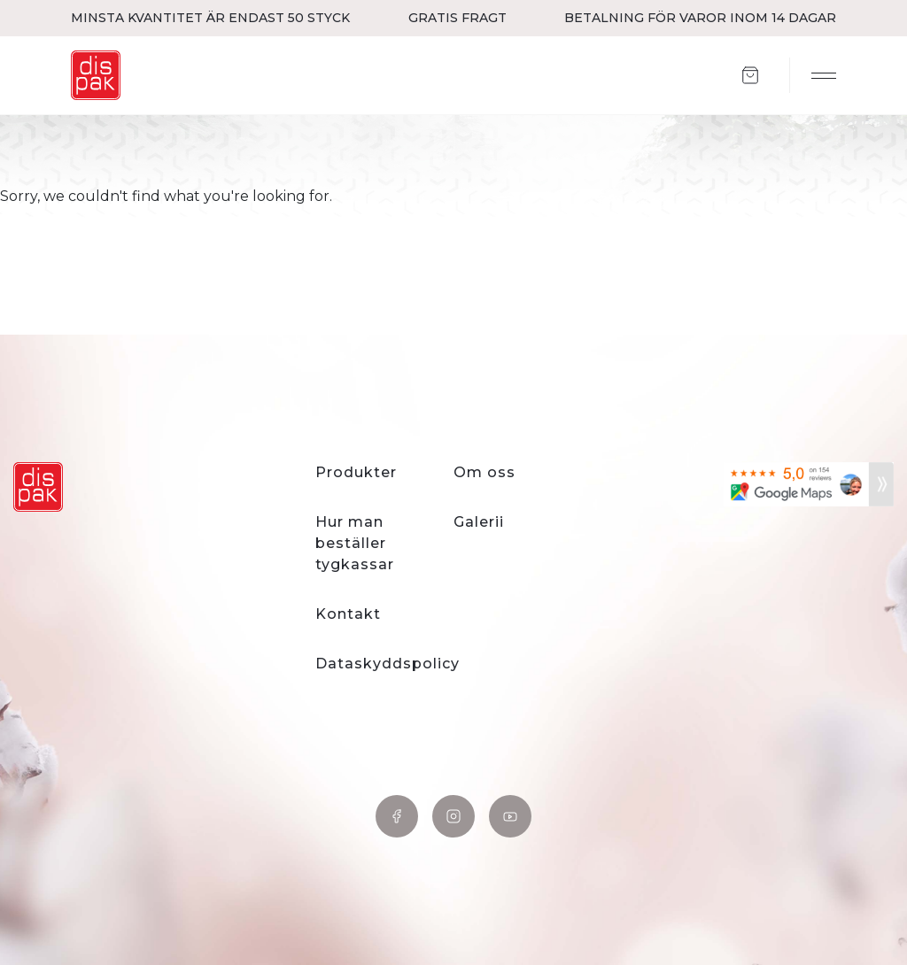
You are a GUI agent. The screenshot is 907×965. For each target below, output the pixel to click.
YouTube (510, 816)
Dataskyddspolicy (387, 663)
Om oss (485, 472)
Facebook (397, 816)
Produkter (356, 472)
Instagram (453, 816)
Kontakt (348, 614)
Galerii (479, 521)
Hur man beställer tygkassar (354, 543)
